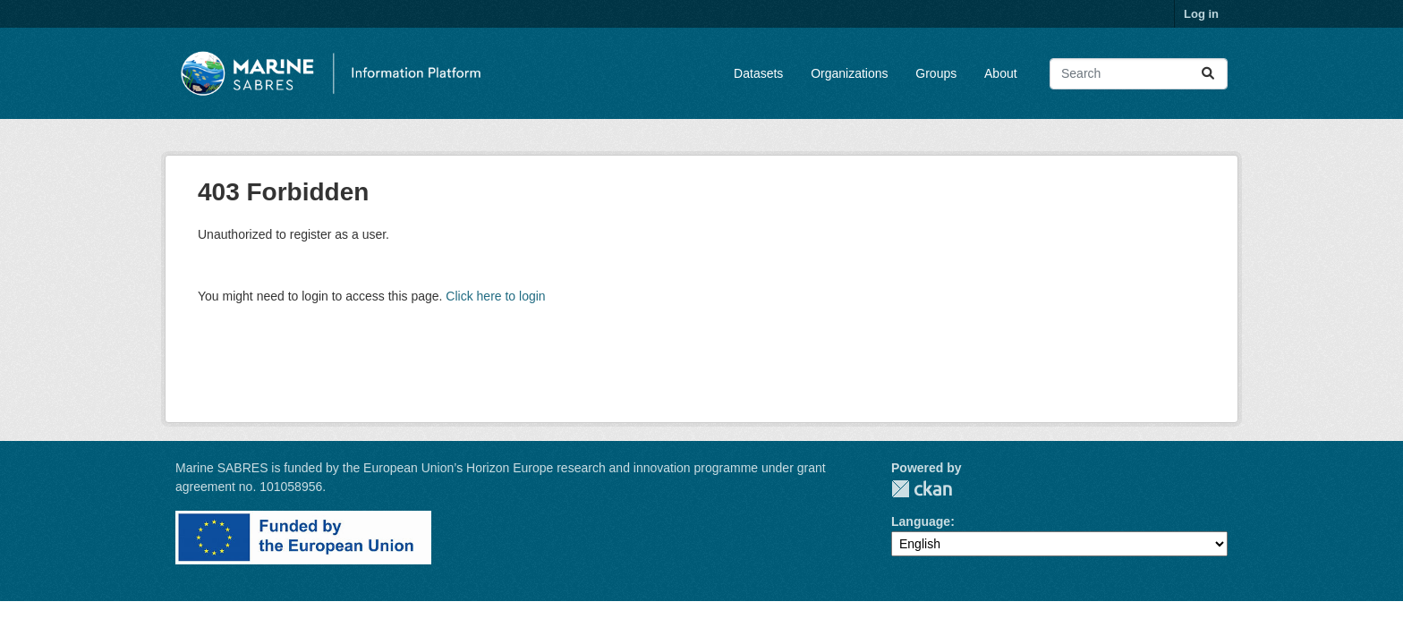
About (1000, 73)
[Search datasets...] (1139, 73)
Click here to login (495, 296)
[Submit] (1208, 73)
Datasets (758, 73)
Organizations (849, 73)
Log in (1201, 14)
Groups (936, 73)
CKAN (921, 488)
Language (920, 521)
